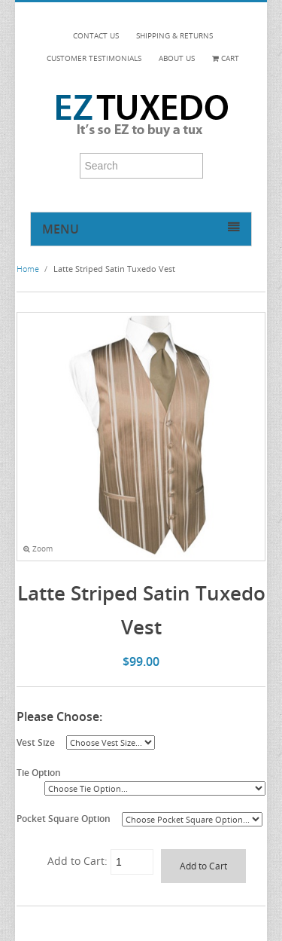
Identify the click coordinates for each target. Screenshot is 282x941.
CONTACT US (96, 36)
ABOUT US (177, 58)
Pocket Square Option (64, 818)
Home (28, 268)
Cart (225, 58)
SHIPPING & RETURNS (174, 36)
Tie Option (39, 772)
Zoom (38, 549)
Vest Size (36, 742)
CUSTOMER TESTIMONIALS (94, 58)
